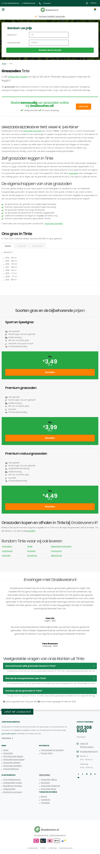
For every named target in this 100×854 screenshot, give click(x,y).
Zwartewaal (7, 551)
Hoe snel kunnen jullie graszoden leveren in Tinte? (28, 666)
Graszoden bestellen (12, 766)
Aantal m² (11, 35)
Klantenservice (28, 3)
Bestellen (83, 106)
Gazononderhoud (10, 769)
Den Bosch (45, 783)
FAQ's (44, 848)
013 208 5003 (84, 729)
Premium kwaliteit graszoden (52, 16)
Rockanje (31, 551)
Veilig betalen (9, 789)
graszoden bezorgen (32, 131)
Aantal (8, 246)
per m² (50, 365)
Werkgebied (44, 775)
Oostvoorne (56, 551)
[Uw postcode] (49, 43)
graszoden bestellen (54, 223)
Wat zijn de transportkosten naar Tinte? (24, 678)
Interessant (34, 848)
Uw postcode (13, 42)
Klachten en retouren (12, 792)
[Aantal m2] (49, 35)
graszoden (73, 173)
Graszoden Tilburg (48, 780)
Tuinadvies (45, 800)
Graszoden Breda (48, 789)
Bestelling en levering (12, 786)
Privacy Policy (46, 753)
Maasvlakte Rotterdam (61, 546)
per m (50, 499)
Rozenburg (32, 555)
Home (4, 64)
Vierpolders (7, 546)
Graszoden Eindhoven (50, 786)
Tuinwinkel (45, 803)
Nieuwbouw (37, 246)
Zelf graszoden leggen (12, 756)
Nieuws (44, 796)
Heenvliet (6, 555)
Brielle (30, 546)
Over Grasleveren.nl (10, 3)
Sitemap (53, 848)
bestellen (31, 531)
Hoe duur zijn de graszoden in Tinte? (22, 690)
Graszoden (8, 753)
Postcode (22, 246)
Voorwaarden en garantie (52, 750)
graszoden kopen (17, 76)
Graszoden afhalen (11, 763)
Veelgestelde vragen (12, 783)
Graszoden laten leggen (13, 759)
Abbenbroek (56, 555)
